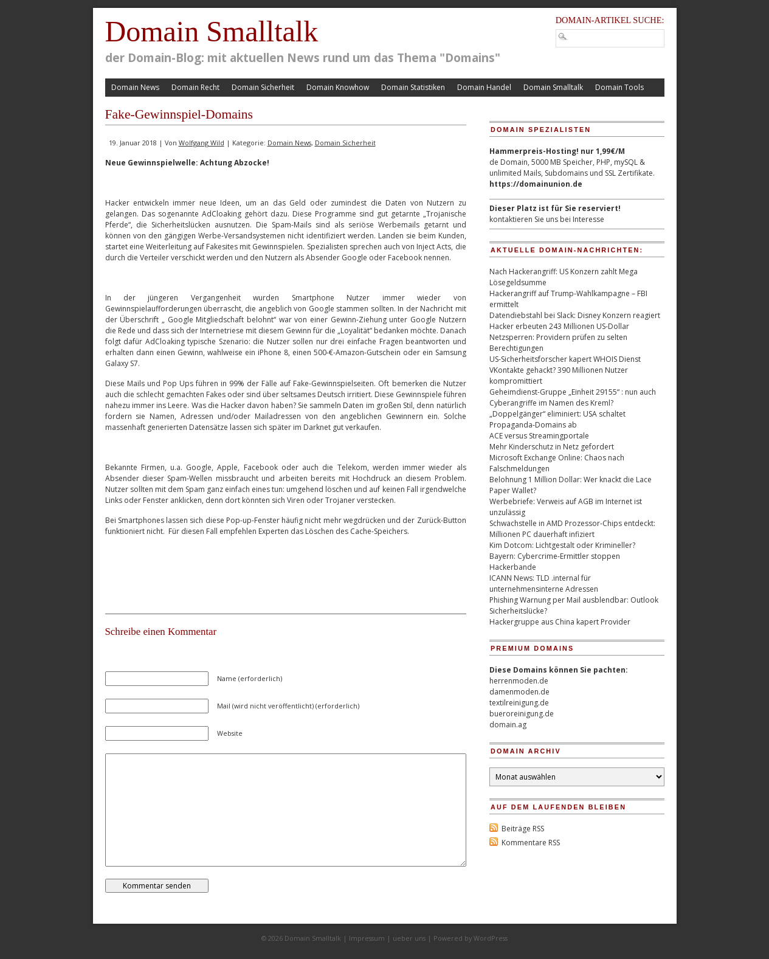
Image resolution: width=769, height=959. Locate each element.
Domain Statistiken (413, 87)
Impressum (367, 938)
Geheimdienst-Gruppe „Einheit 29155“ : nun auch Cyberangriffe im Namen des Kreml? (572, 397)
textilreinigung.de (519, 703)
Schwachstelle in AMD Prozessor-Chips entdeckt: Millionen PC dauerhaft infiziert (572, 528)
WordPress (491, 938)
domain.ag (507, 724)
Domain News (135, 87)
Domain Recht (195, 87)
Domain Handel (484, 87)
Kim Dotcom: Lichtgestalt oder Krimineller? (562, 545)
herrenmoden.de (518, 681)
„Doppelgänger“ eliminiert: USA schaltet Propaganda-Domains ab (557, 419)
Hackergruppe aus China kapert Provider (559, 622)
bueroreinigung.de (521, 713)
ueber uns (409, 938)
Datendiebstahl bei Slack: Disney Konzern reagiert (574, 315)
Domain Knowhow (337, 87)
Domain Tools (619, 87)
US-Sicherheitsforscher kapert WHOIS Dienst (565, 359)
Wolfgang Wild (201, 142)
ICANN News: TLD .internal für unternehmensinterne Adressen (543, 583)
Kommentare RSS (531, 842)
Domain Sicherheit (263, 87)
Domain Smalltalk (212, 31)
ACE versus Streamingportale (539, 436)
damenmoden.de (519, 692)
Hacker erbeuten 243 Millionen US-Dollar (559, 326)
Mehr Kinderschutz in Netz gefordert (551, 446)
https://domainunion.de (535, 184)
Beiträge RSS (523, 828)
